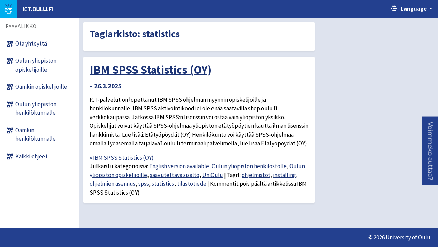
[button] (430, 150)
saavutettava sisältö (174, 175)
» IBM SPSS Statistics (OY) (122, 157)
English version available (179, 166)
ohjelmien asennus (113, 183)
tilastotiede (191, 183)
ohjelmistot (256, 175)
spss (143, 183)
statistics (163, 183)
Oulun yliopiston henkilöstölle (249, 166)
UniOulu (212, 175)
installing (284, 175)
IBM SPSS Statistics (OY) (150, 69)
